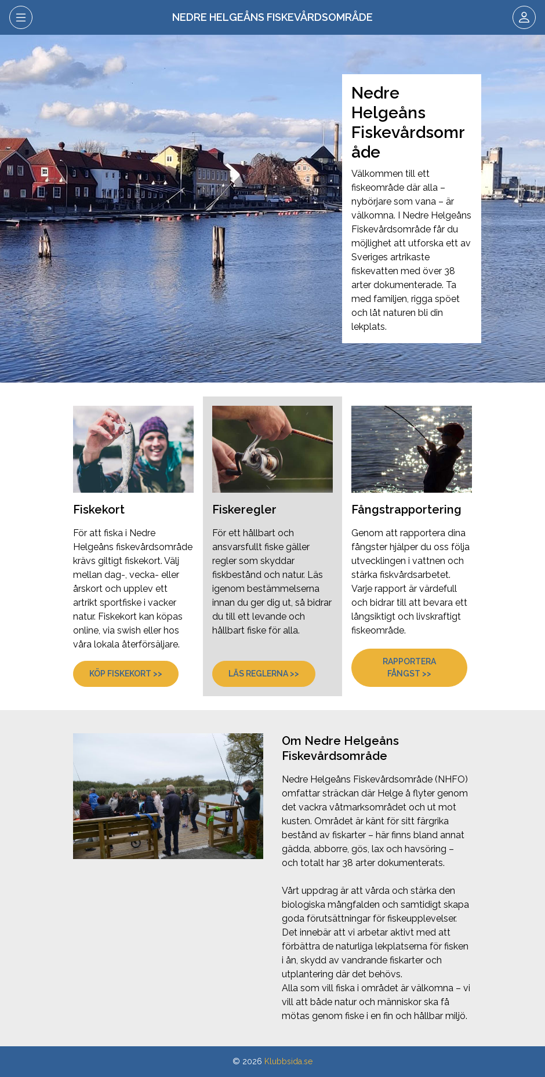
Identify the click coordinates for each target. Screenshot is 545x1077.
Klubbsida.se (288, 1061)
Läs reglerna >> (263, 673)
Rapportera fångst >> (409, 667)
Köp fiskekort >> (125, 673)
